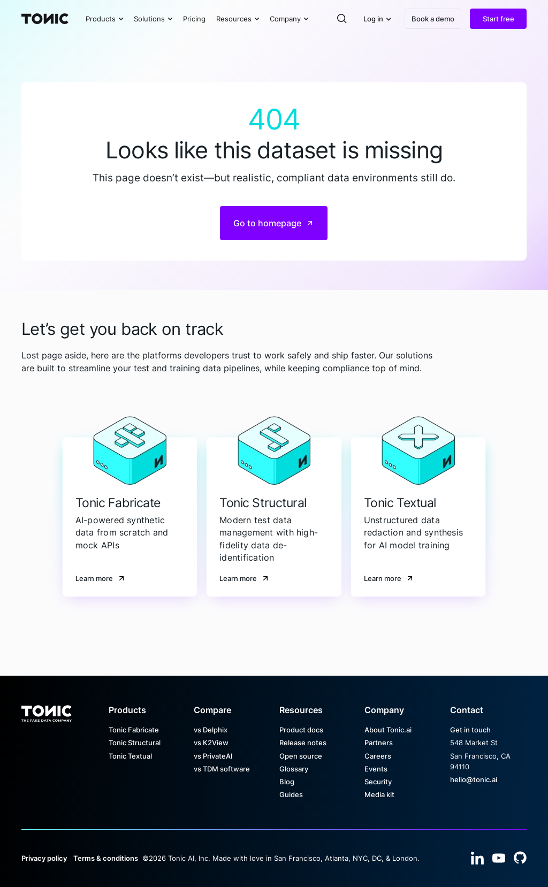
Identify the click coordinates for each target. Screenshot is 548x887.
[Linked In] (477, 858)
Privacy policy (44, 858)
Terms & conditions (105, 858)
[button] (104, 19)
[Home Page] (44, 18)
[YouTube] (498, 858)
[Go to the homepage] (46, 710)
